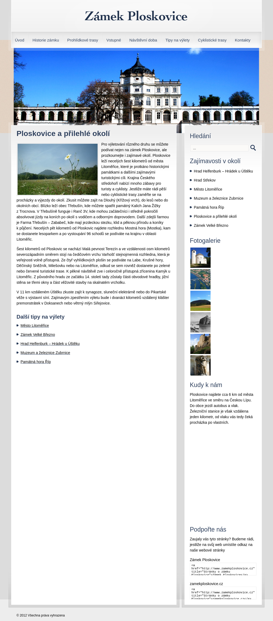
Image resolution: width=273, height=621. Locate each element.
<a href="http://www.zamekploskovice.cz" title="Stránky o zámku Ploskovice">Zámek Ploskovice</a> (223, 569)
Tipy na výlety (177, 40)
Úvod (19, 40)
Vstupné (113, 40)
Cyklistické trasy (212, 40)
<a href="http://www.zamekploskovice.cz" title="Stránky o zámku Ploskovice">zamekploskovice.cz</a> (223, 593)
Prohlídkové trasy (82, 40)
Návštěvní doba (143, 40)
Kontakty (242, 40)
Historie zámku (46, 40)
